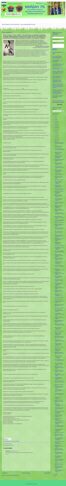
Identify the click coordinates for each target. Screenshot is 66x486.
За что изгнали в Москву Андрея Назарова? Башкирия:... (58, 284)
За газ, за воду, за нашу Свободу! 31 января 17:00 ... (59, 266)
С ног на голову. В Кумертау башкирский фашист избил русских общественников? (57, 57)
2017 (54, 117)
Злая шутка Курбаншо (58, 299)
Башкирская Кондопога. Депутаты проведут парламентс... (58, 206)
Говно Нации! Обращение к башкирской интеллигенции (59, 412)
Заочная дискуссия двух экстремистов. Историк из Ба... (59, 449)
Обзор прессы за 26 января (58, 331)
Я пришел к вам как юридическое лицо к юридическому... (58, 186)
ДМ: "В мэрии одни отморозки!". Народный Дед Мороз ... (58, 255)
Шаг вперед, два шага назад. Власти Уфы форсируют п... (59, 394)
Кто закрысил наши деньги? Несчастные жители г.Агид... (59, 225)
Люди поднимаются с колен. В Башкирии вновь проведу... (59, 239)
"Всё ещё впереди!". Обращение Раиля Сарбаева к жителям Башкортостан (57, 96)
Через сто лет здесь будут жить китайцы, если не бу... (58, 232)
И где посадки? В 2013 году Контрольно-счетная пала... (59, 203)
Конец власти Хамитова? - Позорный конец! (58, 146)
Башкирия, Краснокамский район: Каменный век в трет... (58, 408)
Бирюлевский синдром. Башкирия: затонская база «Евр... (59, 367)
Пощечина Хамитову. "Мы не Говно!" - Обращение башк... (58, 371)
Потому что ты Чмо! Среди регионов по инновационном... (58, 442)
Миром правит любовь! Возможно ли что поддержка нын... (58, 153)
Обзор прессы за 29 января (58, 245)
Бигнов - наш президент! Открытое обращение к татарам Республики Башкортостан (57, 77)
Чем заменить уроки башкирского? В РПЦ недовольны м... (58, 262)
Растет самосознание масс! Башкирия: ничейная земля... (58, 259)
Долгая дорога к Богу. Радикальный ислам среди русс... (59, 340)
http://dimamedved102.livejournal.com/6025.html (11, 441)
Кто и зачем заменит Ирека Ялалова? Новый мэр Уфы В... (59, 252)
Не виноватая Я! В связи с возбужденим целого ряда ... (59, 213)
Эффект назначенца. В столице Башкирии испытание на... (58, 171)
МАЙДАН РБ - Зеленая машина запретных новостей (57, 68)
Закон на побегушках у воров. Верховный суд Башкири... (58, 277)
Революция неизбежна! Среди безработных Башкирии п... (58, 378)
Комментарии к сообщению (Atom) (13, 475)
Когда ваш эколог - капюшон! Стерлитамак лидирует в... (58, 446)
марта (56, 137)
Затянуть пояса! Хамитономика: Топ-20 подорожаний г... (58, 405)
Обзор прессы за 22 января (58, 464)
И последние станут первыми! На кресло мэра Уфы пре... (59, 273)
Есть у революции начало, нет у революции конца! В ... (59, 360)
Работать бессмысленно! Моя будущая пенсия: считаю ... (58, 195)
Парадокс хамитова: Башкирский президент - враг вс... (58, 291)
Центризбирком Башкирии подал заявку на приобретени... (58, 192)
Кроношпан (8, 445)
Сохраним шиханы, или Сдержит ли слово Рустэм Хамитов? (59, 317)
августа (56, 129)
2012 (54, 476)
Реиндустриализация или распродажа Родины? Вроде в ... (58, 467)
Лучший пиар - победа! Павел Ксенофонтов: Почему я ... (58, 199)
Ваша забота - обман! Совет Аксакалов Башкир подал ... (59, 382)
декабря (56, 122)
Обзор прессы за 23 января (58, 432)
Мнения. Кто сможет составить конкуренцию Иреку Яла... (58, 236)
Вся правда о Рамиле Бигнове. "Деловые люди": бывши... (59, 287)
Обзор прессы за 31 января (58, 179)
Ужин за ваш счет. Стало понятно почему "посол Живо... (58, 177)
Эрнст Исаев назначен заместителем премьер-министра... (58, 364)
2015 (54, 119)
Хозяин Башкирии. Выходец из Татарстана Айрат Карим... (59, 387)
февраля (56, 139)
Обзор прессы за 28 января (58, 297)
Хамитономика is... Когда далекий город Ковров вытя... (58, 453)
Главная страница (26, 473)
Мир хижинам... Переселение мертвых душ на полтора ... (59, 269)
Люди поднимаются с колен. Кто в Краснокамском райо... (59, 321)
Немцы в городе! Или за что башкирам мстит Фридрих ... (59, 325)
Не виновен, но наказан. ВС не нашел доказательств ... (59, 220)
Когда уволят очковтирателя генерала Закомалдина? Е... (59, 228)
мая (55, 134)
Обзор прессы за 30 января (58, 222)
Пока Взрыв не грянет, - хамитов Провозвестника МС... (58, 390)
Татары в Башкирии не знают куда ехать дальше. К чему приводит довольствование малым (58, 65)
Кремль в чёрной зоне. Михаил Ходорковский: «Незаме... (58, 310)
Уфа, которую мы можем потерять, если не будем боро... (58, 280)
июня (56, 132)
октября (56, 125)
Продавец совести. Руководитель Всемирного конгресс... (59, 374)
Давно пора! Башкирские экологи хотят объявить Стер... (58, 460)
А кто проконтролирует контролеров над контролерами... (58, 356)
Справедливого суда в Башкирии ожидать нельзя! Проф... (58, 156)
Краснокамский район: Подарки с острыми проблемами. (58, 344)
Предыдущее (47, 473)
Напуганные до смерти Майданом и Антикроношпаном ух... (58, 294)
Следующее (4, 473)
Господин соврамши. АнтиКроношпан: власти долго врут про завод (57, 61)
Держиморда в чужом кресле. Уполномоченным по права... (59, 217)
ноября (56, 124)
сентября (56, 127)
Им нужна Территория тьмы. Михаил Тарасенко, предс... (59, 301)
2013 (54, 474)
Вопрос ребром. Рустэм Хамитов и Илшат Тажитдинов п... (58, 456)
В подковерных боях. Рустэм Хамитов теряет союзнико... (59, 248)
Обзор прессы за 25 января (58, 347)
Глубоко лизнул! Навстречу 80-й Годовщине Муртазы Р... (59, 337)
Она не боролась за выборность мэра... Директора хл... (58, 349)
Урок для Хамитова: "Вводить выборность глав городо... (59, 314)
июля (55, 130)
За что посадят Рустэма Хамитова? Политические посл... (59, 167)
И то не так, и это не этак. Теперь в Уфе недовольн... (59, 189)
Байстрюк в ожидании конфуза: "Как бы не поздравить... (58, 182)
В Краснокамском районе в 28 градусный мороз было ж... (59, 143)
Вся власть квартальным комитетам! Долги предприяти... (58, 430)
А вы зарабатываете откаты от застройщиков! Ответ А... (58, 426)
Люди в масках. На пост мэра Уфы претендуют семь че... (59, 305)
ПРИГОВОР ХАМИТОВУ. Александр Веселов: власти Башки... (58, 439)
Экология (11, 445)
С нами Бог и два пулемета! (59, 462)
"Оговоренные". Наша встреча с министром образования (58, 415)
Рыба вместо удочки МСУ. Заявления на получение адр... (58, 401)
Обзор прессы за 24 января (58, 384)
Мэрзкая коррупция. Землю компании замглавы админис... (59, 423)
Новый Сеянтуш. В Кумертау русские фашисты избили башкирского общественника (57, 80)
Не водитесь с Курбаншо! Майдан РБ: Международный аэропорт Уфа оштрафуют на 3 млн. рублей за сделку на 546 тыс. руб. (58, 72)
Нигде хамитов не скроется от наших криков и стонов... (58, 470)
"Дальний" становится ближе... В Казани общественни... (58, 333)
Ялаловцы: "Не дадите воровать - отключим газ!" (59, 174)
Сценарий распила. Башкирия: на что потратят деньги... (57, 243)
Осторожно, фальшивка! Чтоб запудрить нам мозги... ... (58, 164)
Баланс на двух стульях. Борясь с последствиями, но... (58, 435)
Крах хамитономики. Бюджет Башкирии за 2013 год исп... (59, 160)
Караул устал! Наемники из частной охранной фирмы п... (59, 149)
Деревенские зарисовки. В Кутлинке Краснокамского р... (59, 353)
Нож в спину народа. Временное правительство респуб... (59, 210)
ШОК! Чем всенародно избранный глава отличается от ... (58, 328)
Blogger (38, 483)
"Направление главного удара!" (43, 47)
